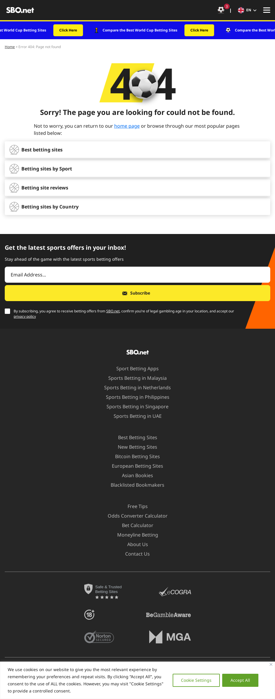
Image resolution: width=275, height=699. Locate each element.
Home (10, 46)
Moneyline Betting (134, 534)
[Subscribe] (137, 293)
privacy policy (25, 316)
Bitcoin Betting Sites (134, 456)
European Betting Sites (134, 465)
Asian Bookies (134, 475)
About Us (134, 544)
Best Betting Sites (134, 437)
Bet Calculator (134, 525)
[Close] (271, 664)
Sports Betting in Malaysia (134, 378)
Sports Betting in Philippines (134, 397)
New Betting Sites (134, 446)
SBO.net (113, 311)
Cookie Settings (195, 680)
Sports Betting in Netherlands (134, 387)
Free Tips (134, 506)
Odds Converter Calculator (134, 515)
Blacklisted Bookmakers (134, 484)
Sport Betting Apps (134, 368)
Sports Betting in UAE (134, 416)
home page (127, 126)
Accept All (240, 680)
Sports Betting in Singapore (134, 406)
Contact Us (134, 553)
